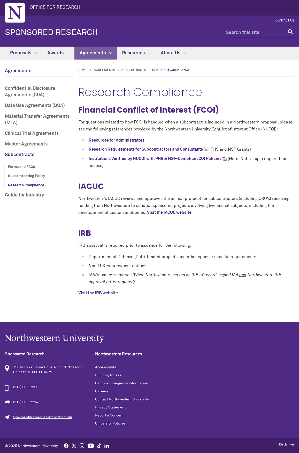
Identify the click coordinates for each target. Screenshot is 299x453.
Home (83, 70)
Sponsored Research (51, 33)
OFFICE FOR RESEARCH (55, 7)
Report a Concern (109, 415)
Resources (136, 53)
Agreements (96, 53)
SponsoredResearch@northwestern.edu (42, 417)
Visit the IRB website (98, 293)
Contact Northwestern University (122, 399)
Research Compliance (26, 185)
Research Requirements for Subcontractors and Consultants (146, 149)
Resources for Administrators (116, 140)
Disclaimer (286, 444)
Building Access (108, 375)
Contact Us (284, 20)
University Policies (110, 423)
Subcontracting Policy (26, 176)
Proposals (23, 53)
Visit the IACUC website (169, 212)
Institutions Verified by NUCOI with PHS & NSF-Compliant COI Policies (155, 159)
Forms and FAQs (21, 167)
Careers (101, 391)
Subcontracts (19, 154)
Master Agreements (26, 144)
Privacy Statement (110, 407)
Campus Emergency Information (121, 383)
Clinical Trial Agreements (32, 133)
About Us (173, 53)
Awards (58, 53)
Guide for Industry (24, 195)
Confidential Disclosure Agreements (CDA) (30, 91)
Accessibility (105, 367)
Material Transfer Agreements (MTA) (37, 119)
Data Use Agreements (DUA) (35, 105)
